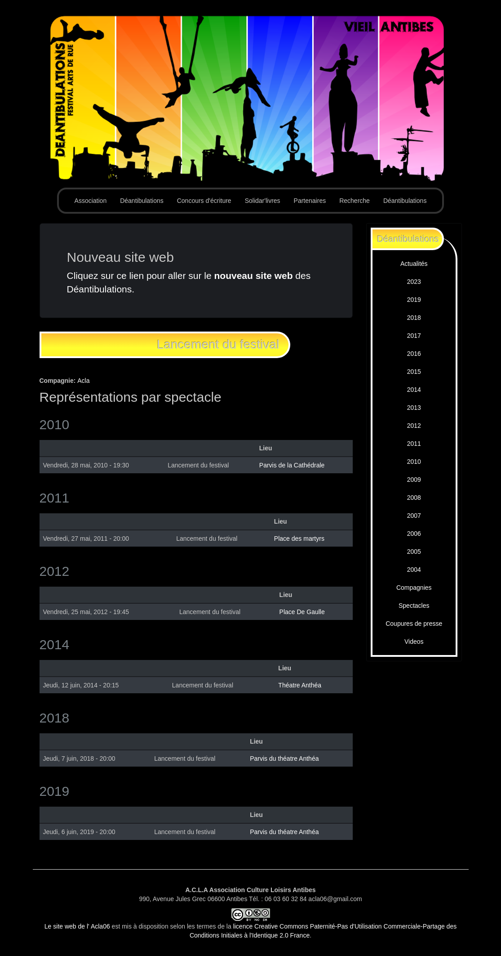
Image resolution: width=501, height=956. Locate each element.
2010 (414, 461)
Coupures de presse (414, 623)
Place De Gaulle (302, 611)
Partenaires (310, 200)
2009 (414, 479)
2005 (414, 551)
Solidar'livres (262, 200)
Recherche (354, 200)
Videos (414, 641)
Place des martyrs (299, 538)
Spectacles (414, 605)
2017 (414, 335)
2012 (414, 425)
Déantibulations (142, 200)
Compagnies (414, 587)
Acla (83, 380)
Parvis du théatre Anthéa (284, 758)
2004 (414, 569)
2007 (414, 515)
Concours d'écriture (204, 200)
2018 (414, 317)
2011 (414, 443)
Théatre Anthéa (299, 685)
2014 (414, 389)
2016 (414, 353)
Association (91, 200)
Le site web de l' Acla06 (77, 926)
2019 (414, 299)
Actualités (414, 263)
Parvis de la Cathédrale (292, 465)
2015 (414, 371)
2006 (414, 533)
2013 (414, 407)
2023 (414, 281)
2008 (414, 497)
